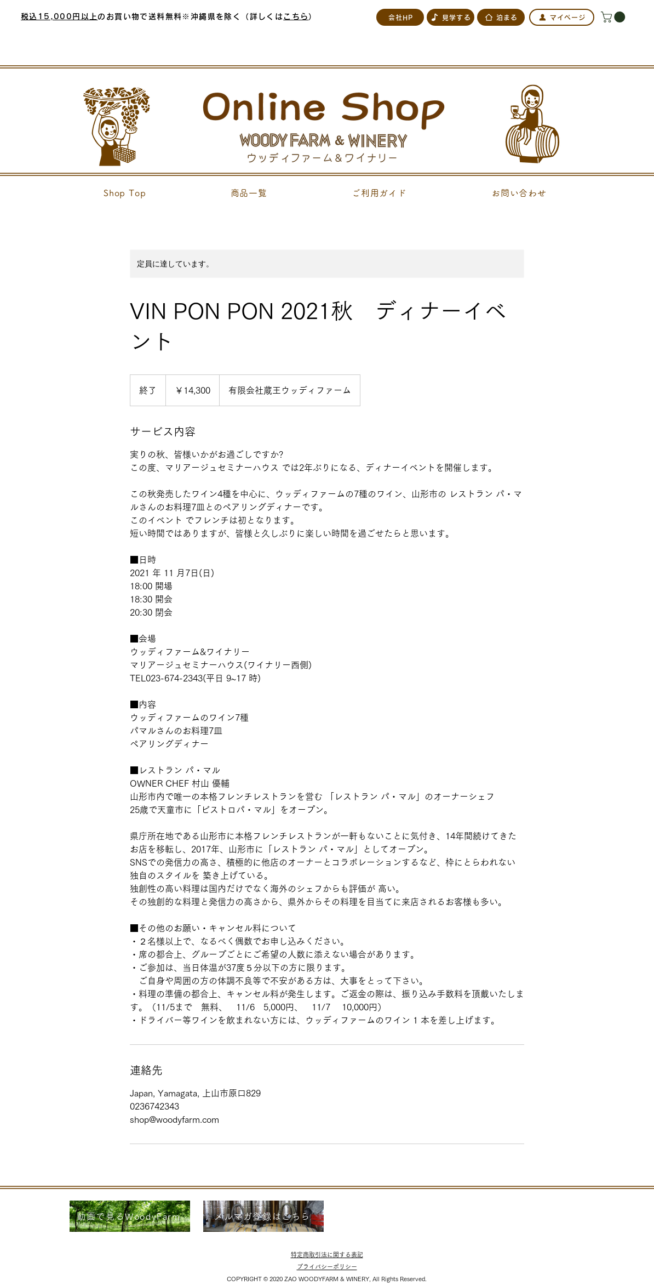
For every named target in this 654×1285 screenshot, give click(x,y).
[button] (614, 17)
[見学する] (450, 17)
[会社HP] (400, 17)
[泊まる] (501, 17)
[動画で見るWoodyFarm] (130, 1216)
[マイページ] (561, 17)
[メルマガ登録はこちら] (263, 1216)
